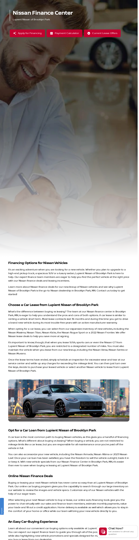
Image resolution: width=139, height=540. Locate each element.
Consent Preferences (2, 509)
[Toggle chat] (117, 531)
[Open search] (105, 9)
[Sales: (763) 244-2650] (124, 2)
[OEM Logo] (8, 9)
